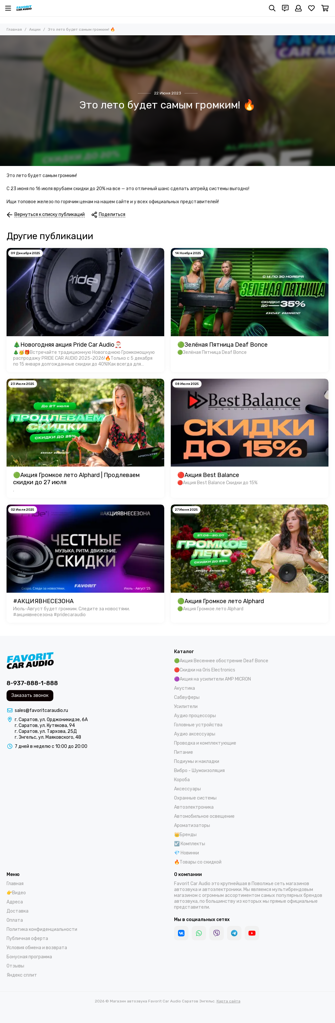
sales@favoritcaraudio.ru (41, 710)
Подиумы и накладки (196, 761)
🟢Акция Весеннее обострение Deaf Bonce (221, 661)
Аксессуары (187, 789)
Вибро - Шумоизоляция (199, 770)
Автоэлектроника (194, 807)
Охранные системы (195, 798)
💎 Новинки (186, 853)
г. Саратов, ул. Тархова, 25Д (46, 731)
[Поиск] (272, 8)
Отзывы (15, 966)
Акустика (184, 688)
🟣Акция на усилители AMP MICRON (212, 679)
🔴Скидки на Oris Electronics (204, 670)
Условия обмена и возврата (37, 947)
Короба (182, 780)
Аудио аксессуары (194, 734)
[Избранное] (311, 8)
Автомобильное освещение (204, 816)
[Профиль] (298, 8)
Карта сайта (228, 1001)
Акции (35, 29)
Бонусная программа (29, 957)
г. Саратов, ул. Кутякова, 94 (45, 725)
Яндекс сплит (22, 975)
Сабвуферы (187, 697)
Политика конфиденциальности (42, 929)
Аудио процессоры (195, 715)
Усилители (186, 706)
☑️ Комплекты (189, 844)
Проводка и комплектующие (205, 743)
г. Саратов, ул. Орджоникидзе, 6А (51, 719)
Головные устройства (198, 725)
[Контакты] (285, 8)
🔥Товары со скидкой (197, 862)
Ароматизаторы (192, 825)
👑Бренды (185, 834)
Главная (14, 29)
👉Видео (16, 893)
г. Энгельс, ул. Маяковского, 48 (48, 737)
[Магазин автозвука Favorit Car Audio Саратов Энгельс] (24, 8)
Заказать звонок (29, 695)
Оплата (15, 920)
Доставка (17, 911)
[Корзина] (325, 8)
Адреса (15, 902)
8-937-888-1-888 (32, 683)
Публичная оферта (27, 938)
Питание (183, 752)
